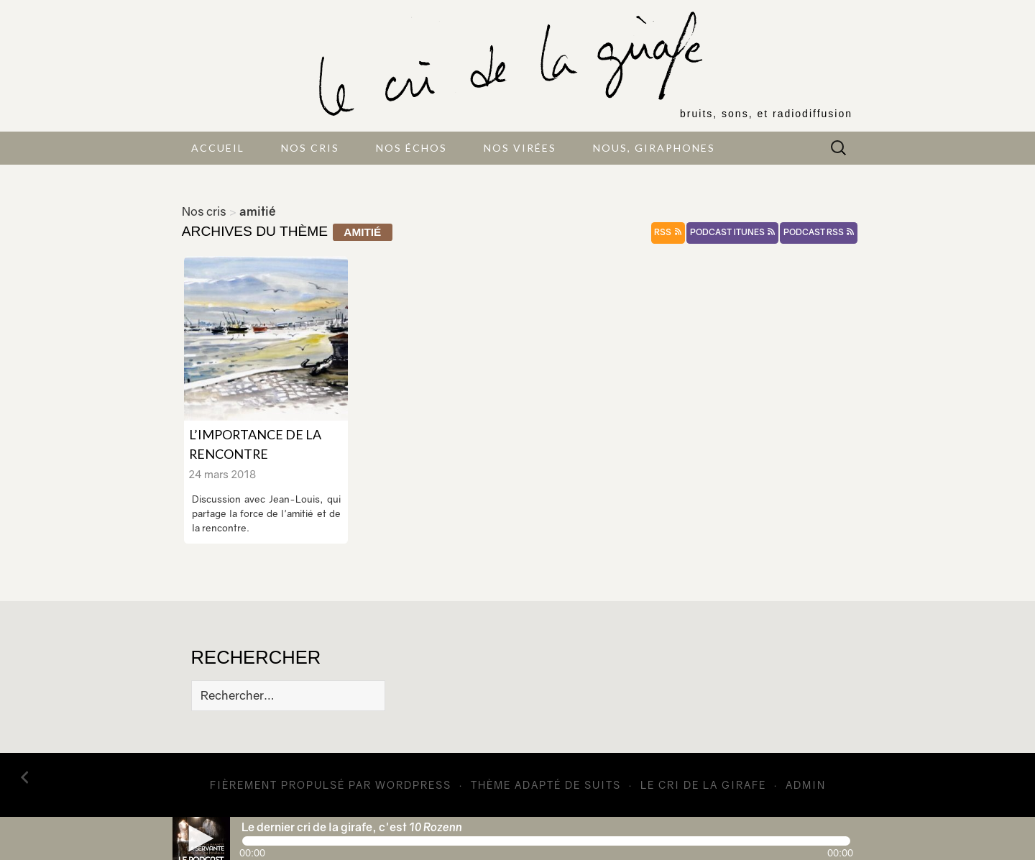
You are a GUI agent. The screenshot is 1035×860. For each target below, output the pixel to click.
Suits (602, 785)
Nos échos (411, 148)
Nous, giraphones (654, 148)
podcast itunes (732, 232)
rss (667, 232)
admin (806, 785)
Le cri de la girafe (703, 785)
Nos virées (520, 148)
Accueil (217, 148)
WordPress (413, 785)
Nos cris (310, 148)
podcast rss (818, 232)
